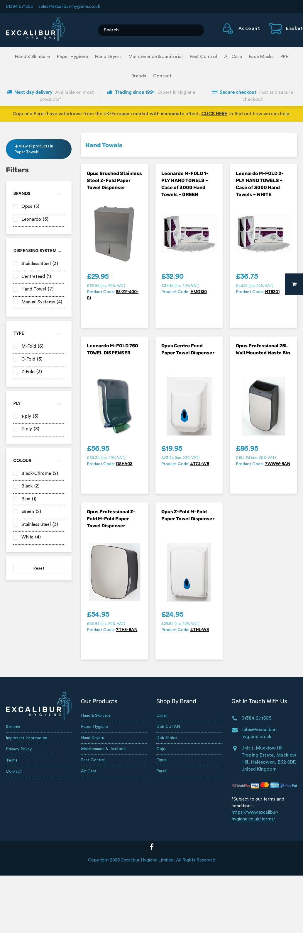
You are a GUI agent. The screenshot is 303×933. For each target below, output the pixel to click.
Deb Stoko (166, 738)
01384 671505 (19, 6)
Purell (161, 771)
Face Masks (261, 56)
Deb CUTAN (168, 727)
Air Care (233, 56)
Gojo (161, 749)
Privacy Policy (19, 749)
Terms (12, 760)
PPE (284, 56)
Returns (13, 727)
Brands (138, 76)
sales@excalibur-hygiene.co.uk (69, 6)
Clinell (161, 715)
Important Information (26, 738)
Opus (161, 760)
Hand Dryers (108, 56)
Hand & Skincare (32, 56)
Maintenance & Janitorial (155, 56)
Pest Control (203, 56)
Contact (162, 76)
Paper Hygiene (72, 56)
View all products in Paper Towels (34, 149)
